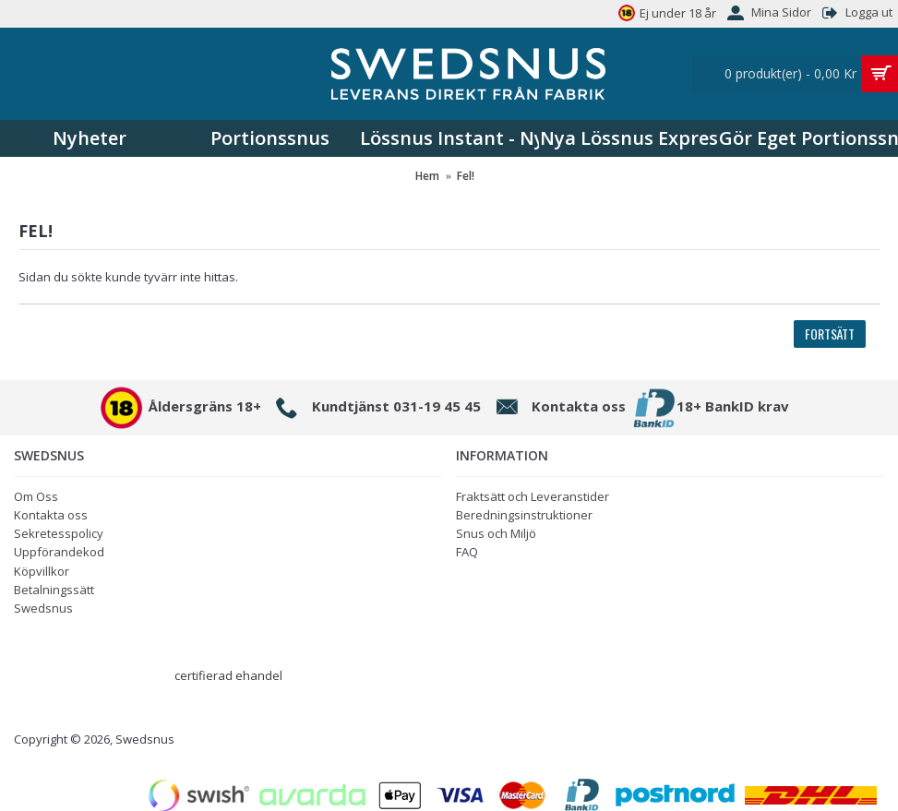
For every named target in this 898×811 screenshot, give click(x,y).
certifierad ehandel (228, 675)
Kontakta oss (51, 515)
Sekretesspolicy (58, 533)
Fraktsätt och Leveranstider (532, 496)
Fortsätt (830, 333)
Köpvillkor (41, 571)
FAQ (467, 551)
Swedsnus (43, 608)
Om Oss (36, 496)
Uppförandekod (59, 551)
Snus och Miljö (496, 533)
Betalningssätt (54, 589)
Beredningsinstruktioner (524, 515)
